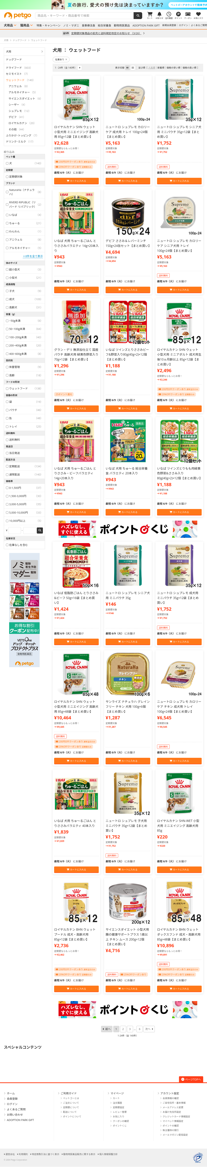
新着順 (160, 67)
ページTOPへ (191, 1079)
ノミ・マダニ (71, 25)
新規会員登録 (169, 25)
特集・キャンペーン (48, 25)
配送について (70, 1112)
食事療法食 (88, 25)
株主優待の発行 (171, 1130)
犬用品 (8, 25)
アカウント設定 (169, 1093)
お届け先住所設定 (172, 1112)
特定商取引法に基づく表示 (45, 1154)
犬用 (8, 51)
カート (116, 1098)
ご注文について (71, 1102)
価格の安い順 (173, 67)
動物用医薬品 (122, 25)
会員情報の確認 (171, 1098)
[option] (103, 5)
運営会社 (10, 1154)
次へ (147, 1029)
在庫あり (61, 59)
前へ (108, 1029)
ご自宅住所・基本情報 (174, 1102)
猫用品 (24, 25)
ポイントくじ (120, 1125)
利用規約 (23, 1154)
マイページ (117, 1093)
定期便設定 (118, 1107)
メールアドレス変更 (173, 1107)
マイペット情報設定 (173, 1121)
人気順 (151, 67)
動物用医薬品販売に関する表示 (79, 1154)
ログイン (183, 25)
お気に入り (118, 1116)
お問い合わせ (15, 1114)
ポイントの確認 (171, 1125)
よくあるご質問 (199, 25)
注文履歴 (117, 1102)
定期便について (71, 1107)
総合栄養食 (104, 25)
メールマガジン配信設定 (175, 1134)
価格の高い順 (189, 67)
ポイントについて (72, 1116)
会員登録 (12, 1098)
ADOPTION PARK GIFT (146, 25)
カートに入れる (76, 181)
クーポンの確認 (121, 1121)
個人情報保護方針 (108, 1154)
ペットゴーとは (71, 1098)
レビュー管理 (120, 1112)
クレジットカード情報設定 (176, 1116)
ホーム (11, 1093)
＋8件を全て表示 (33, 256)
